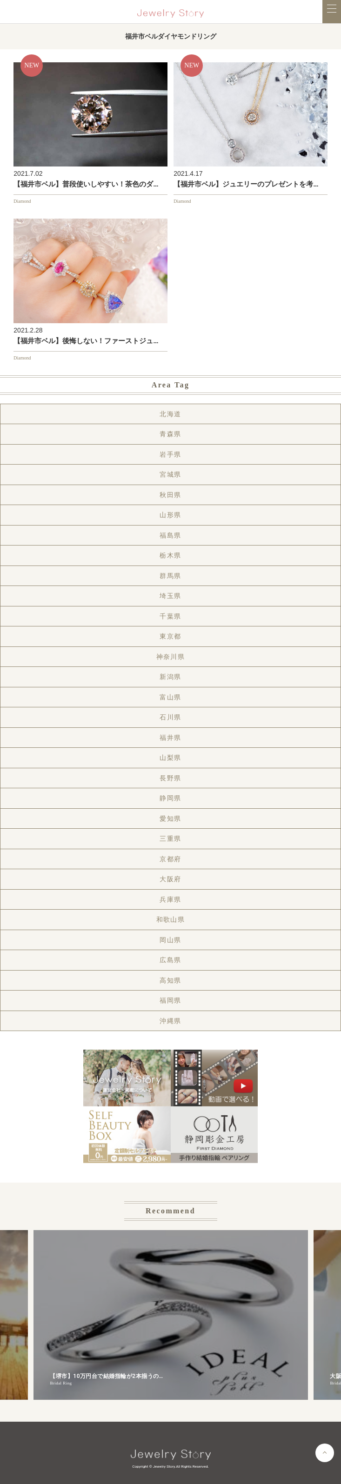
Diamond (22, 201)
